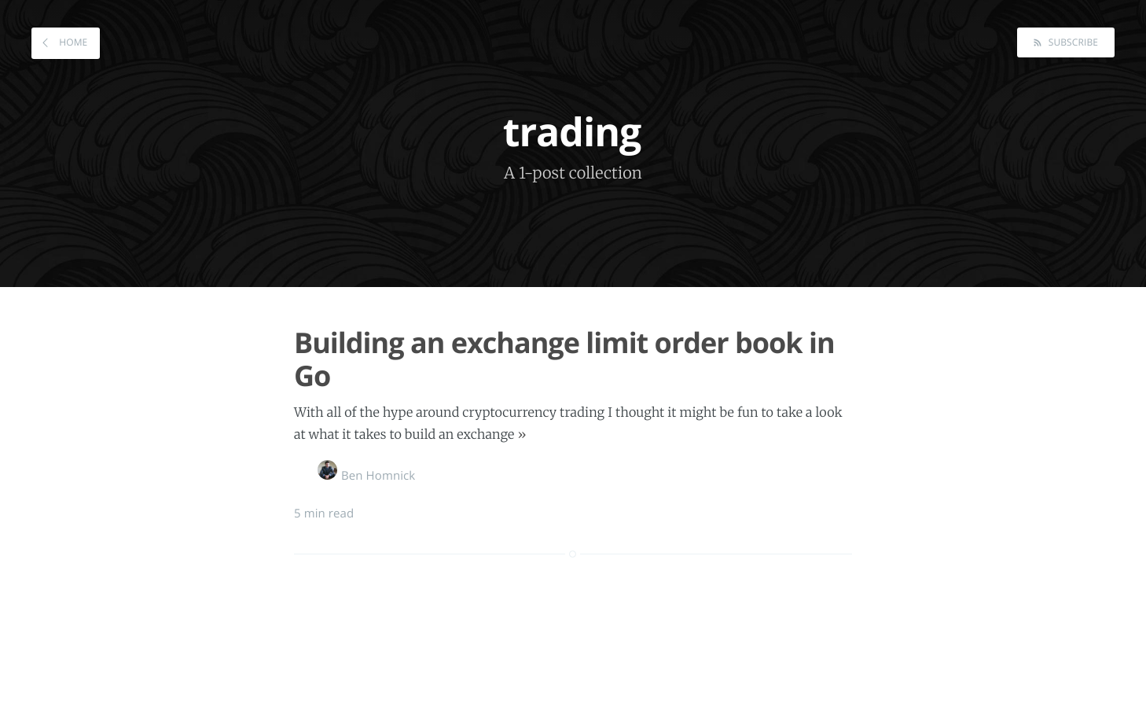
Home (72, 42)
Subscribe (1071, 42)
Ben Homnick (366, 476)
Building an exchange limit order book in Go (564, 358)
